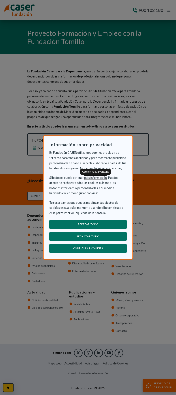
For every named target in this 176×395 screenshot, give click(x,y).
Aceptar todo (88, 224)
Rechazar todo (88, 236)
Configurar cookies (100, 248)
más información (95, 178)
